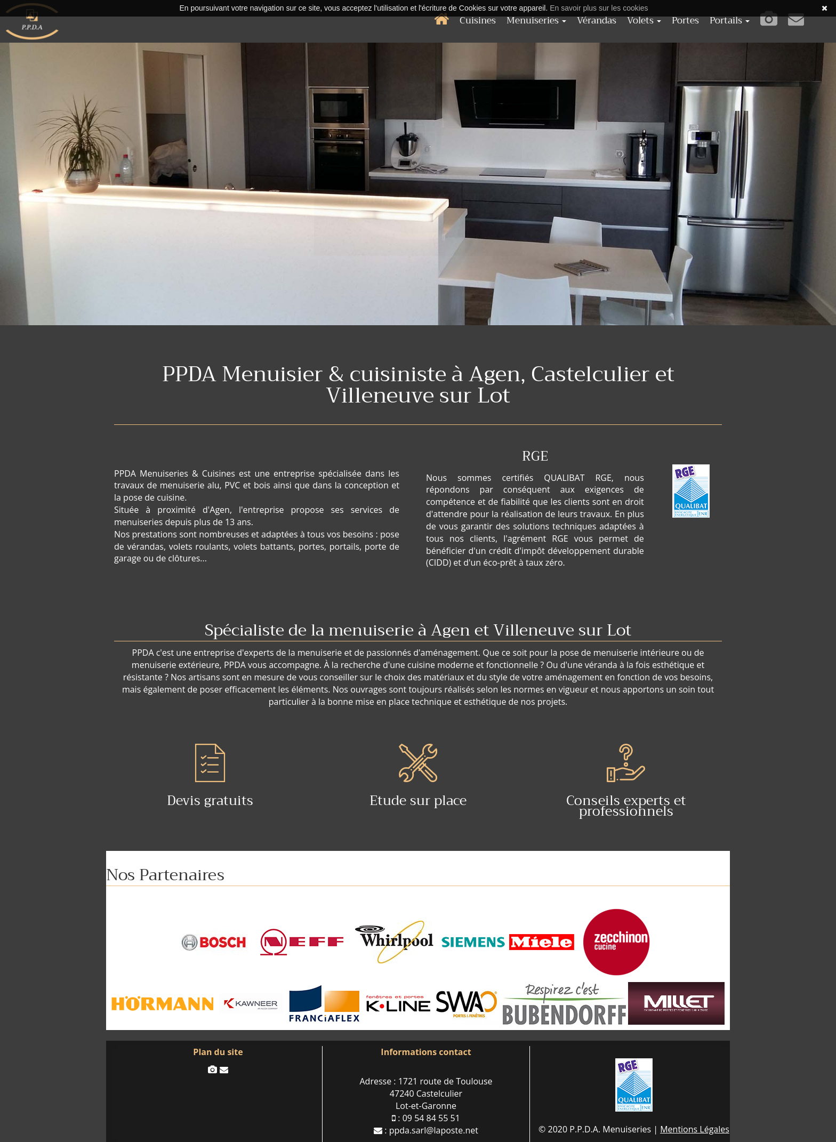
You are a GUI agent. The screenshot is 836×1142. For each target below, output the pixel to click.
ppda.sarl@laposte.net (433, 1130)
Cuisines (478, 20)
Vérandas (596, 20)
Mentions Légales (694, 1129)
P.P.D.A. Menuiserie (32, 21)
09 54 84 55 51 (431, 1118)
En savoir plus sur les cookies (599, 8)
